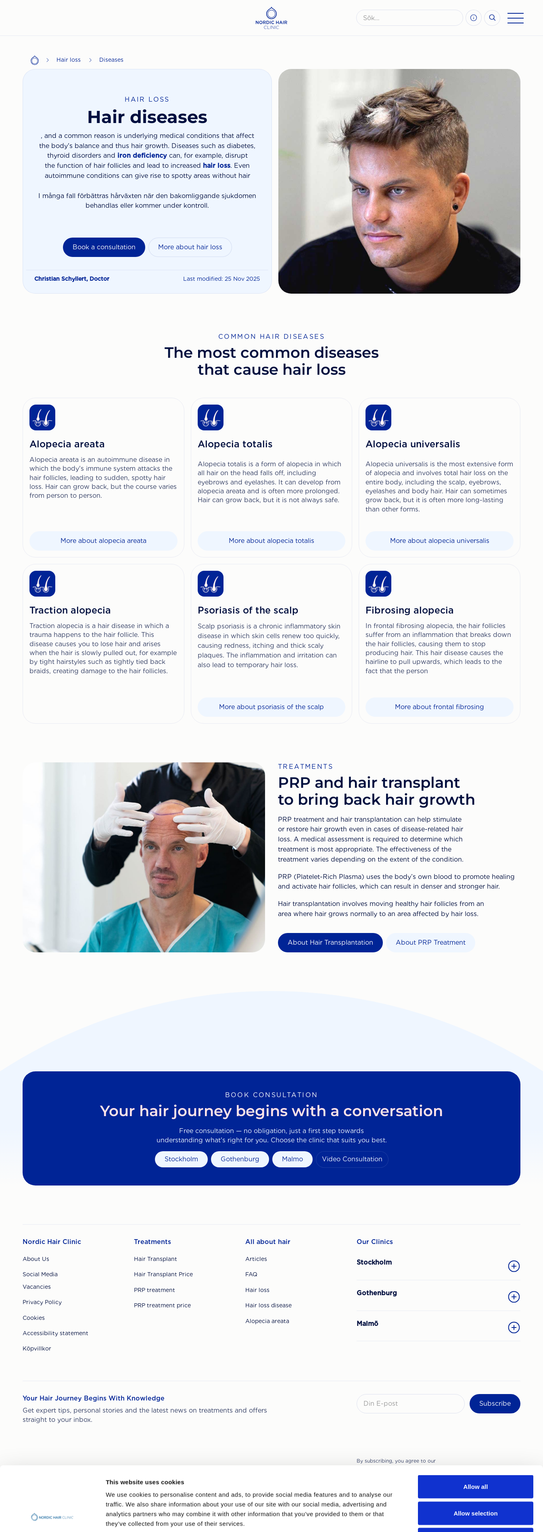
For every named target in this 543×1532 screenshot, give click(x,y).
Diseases (111, 59)
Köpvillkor (37, 1348)
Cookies (34, 1318)
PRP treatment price (162, 1305)
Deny (475, 1479)
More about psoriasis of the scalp (271, 707)
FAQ (251, 1274)
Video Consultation (352, 1159)
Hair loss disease (268, 1305)
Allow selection (475, 1452)
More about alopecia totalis (271, 541)
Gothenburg (240, 1159)
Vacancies (37, 1287)
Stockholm (181, 1159)
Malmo (292, 1159)
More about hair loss (190, 247)
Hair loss (68, 59)
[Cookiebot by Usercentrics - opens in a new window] (52, 1516)
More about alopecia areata (103, 541)
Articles (256, 1259)
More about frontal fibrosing (439, 707)
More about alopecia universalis (439, 541)
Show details (423, 1516)
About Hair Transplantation (330, 942)
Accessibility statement (55, 1333)
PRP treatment (154, 1290)
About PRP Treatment (431, 942)
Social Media (40, 1274)
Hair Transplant (155, 1259)
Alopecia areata (267, 1321)
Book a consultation (104, 247)
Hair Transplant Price (163, 1274)
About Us (36, 1259)
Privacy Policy (42, 1302)
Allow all (476, 1426)
